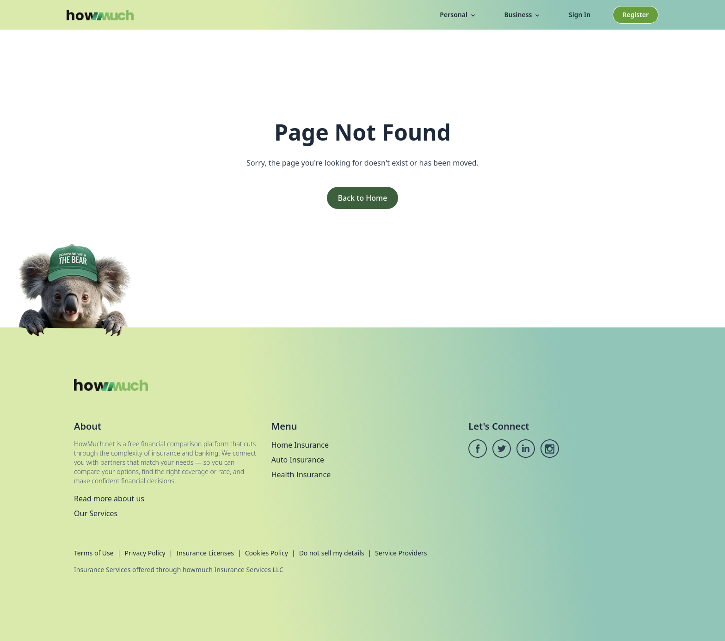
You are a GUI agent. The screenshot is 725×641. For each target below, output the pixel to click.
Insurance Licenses (205, 553)
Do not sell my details (331, 553)
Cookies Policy (266, 553)
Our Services (95, 513)
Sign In (579, 14)
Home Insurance (300, 445)
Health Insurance (301, 474)
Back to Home (362, 198)
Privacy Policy (144, 553)
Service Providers (401, 553)
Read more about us (109, 498)
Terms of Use (94, 553)
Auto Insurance (297, 460)
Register (635, 14)
